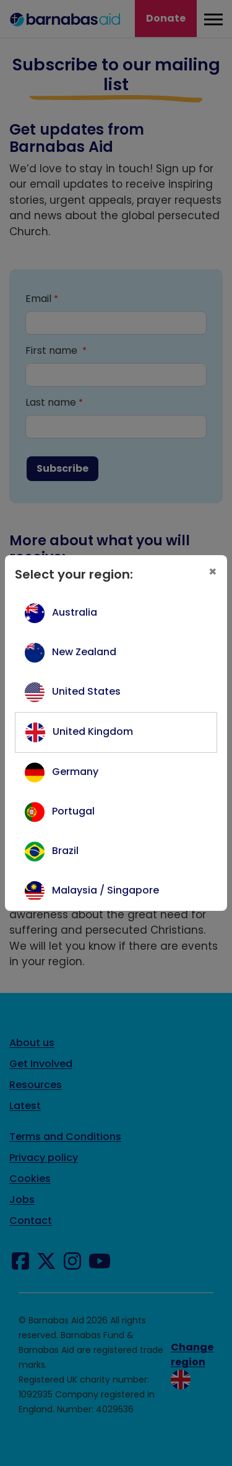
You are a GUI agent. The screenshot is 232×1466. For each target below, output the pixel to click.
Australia (74, 612)
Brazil (65, 851)
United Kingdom (93, 731)
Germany (75, 771)
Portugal (73, 811)
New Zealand (84, 652)
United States (86, 691)
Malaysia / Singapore (105, 890)
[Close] (213, 571)
